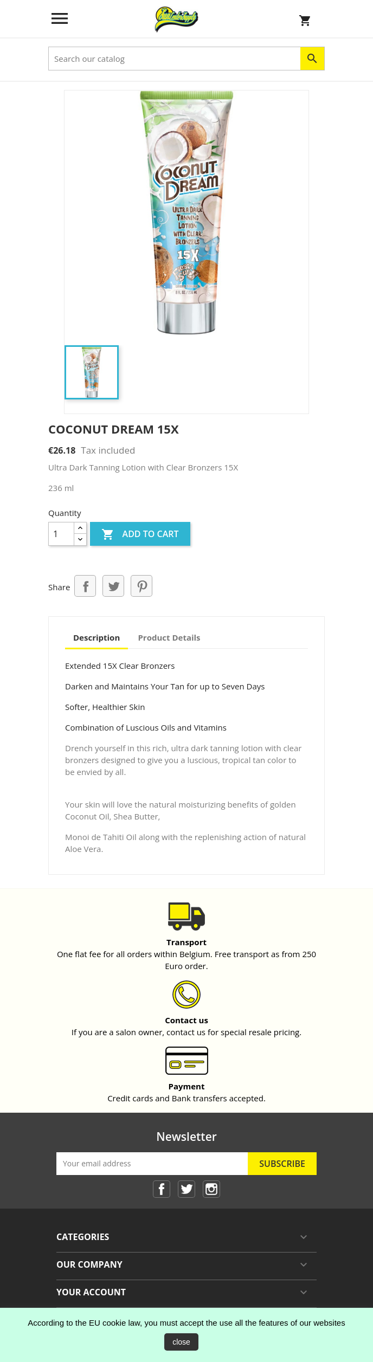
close (181, 1342)
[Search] (186, 58)
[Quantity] (61, 534)
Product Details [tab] (169, 637)
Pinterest (141, 586)
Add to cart (139, 534)
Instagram (211, 1189)
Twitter (186, 1189)
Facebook (161, 1189)
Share (85, 586)
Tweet (113, 586)
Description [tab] (96, 637)
